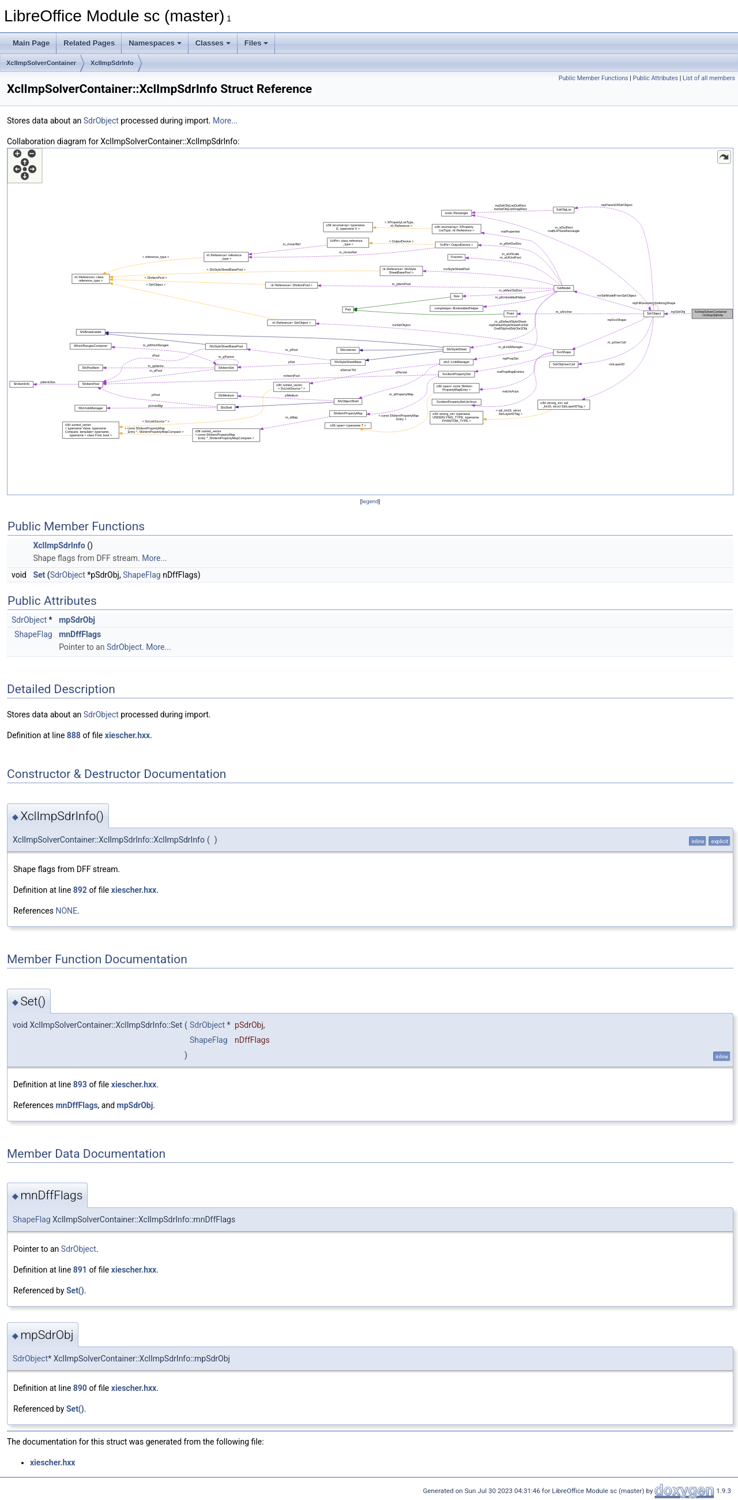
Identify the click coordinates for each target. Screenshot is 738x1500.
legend (370, 501)
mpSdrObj (77, 619)
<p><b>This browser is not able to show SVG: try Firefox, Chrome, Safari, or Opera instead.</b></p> (370, 321)
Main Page (31, 43)
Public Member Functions (593, 78)
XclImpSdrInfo (112, 62)
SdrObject (101, 120)
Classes (213, 43)
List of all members (709, 78)
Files (256, 43)
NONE (66, 910)
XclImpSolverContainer (41, 62)
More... (225, 120)
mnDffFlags (80, 634)
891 (80, 1269)
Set (39, 574)
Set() (75, 1290)
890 (80, 1388)
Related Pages (89, 43)
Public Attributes (655, 78)
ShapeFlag (142, 574)
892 (80, 890)
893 (80, 1084)
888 (74, 735)
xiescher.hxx (127, 735)
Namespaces (155, 43)
